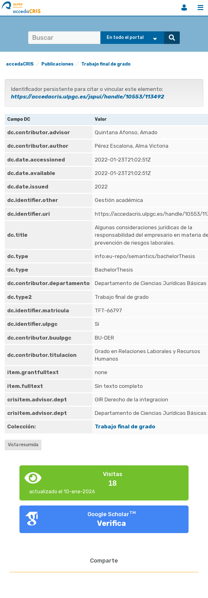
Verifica (111, 523)
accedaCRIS (20, 64)
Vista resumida (23, 444)
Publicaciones (57, 64)
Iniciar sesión (184, 7)
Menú (200, 7)
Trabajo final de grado (106, 64)
